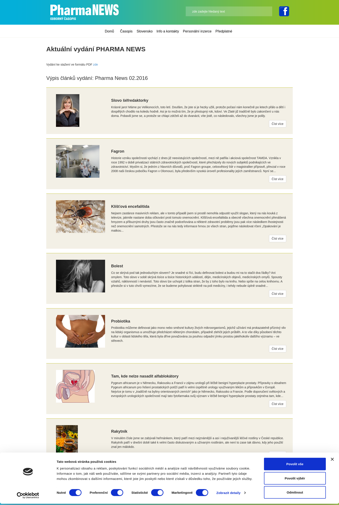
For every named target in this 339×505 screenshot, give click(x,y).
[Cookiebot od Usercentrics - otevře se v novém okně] (28, 496)
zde (95, 64)
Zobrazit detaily (228, 494)
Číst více (277, 124)
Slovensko (145, 31)
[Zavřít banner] (332, 460)
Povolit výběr (295, 479)
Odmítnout (295, 493)
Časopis (126, 31)
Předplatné (224, 31)
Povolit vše (294, 465)
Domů (109, 31)
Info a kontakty (168, 31)
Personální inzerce (197, 31)
